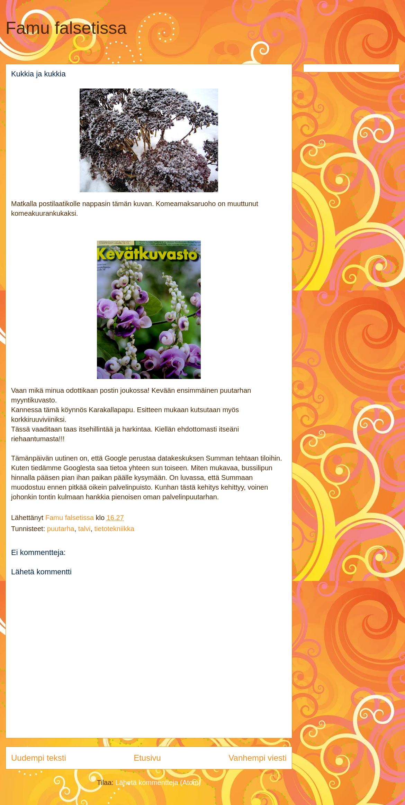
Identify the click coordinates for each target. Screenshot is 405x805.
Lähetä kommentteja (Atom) (158, 782)
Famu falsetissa (66, 28)
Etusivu (147, 757)
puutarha (60, 529)
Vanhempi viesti (257, 757)
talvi (84, 529)
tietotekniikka (114, 529)
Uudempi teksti (38, 757)
